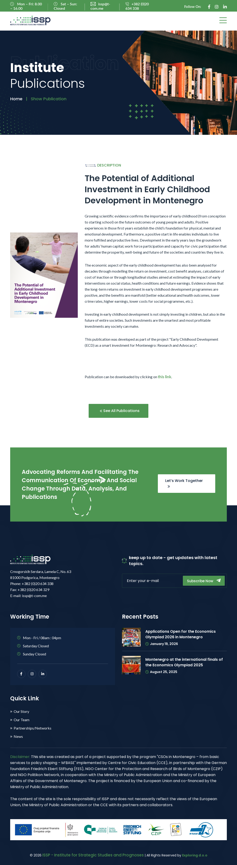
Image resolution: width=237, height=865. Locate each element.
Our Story (21, 711)
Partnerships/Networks (32, 728)
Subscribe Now (204, 580)
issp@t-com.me (100, 6)
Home (16, 99)
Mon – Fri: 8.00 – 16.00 (26, 6)
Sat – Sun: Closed (65, 6)
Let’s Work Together (184, 483)
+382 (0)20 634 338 (137, 6)
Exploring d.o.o (194, 855)
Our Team (21, 720)
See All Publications (120, 410)
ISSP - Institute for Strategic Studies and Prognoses (93, 855)
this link (164, 377)
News (18, 736)
